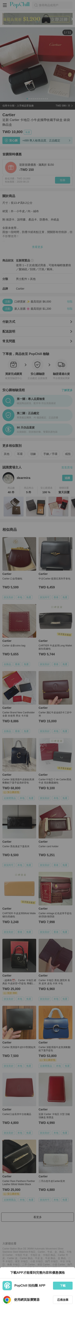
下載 (63, 1285)
